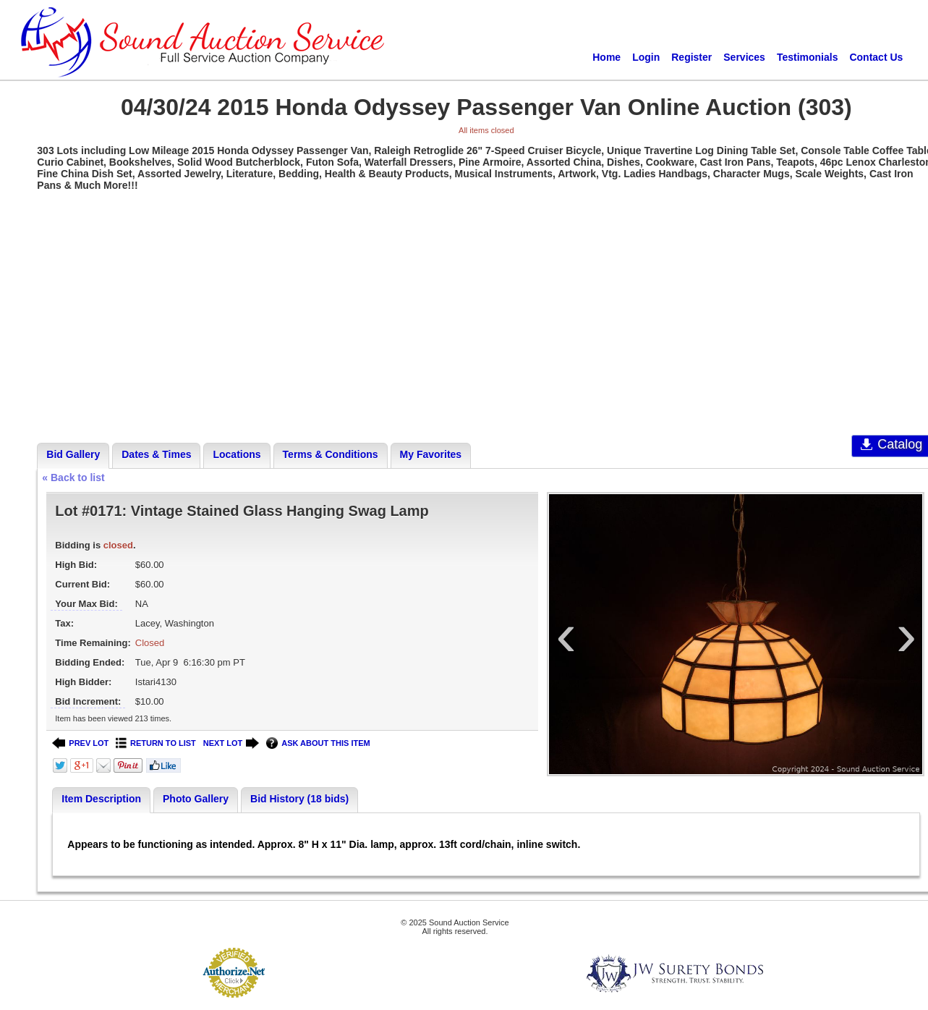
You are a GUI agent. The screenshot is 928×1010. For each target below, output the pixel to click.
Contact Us (876, 57)
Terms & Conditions (330, 454)
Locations (236, 454)
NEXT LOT (231, 743)
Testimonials (807, 57)
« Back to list (73, 477)
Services (744, 57)
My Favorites (431, 454)
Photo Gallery (196, 799)
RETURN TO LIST (156, 743)
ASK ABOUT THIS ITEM (318, 743)
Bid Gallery (73, 454)
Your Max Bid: (86, 603)
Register (691, 57)
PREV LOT (80, 743)
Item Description (101, 799)
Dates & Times (156, 454)
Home (606, 57)
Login (646, 57)
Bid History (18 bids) (299, 799)
